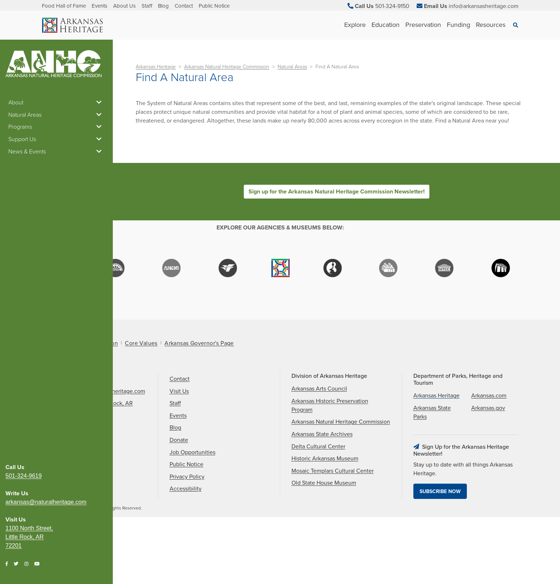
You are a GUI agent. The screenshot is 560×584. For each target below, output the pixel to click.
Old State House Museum (323, 541)
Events (99, 6)
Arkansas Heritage (156, 67)
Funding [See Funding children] (458, 25)
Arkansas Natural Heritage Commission (226, 67)
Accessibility (186, 547)
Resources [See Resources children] (490, 25)
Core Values (141, 401)
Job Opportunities (192, 510)
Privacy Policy (187, 535)
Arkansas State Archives (322, 492)
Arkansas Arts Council (319, 447)
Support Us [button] (56, 139)
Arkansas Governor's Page (199, 401)
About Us (124, 6)
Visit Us (179, 449)
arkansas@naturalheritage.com (46, 196)
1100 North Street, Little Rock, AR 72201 (29, 231)
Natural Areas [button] (56, 115)
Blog (163, 6)
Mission (108, 401)
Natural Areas (292, 67)
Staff (147, 6)
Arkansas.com (489, 453)
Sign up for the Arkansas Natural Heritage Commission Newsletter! (337, 191)
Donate (179, 498)
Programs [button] (56, 127)
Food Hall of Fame (64, 6)
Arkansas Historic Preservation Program (329, 464)
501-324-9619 (23, 170)
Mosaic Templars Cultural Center (332, 529)
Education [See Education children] (386, 25)
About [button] (56, 102)
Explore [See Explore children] (355, 25)
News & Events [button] (56, 151)
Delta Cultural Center (318, 504)
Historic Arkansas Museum (324, 516)
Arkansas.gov (488, 466)
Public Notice (214, 6)
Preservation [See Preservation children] (423, 25)
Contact (184, 6)
